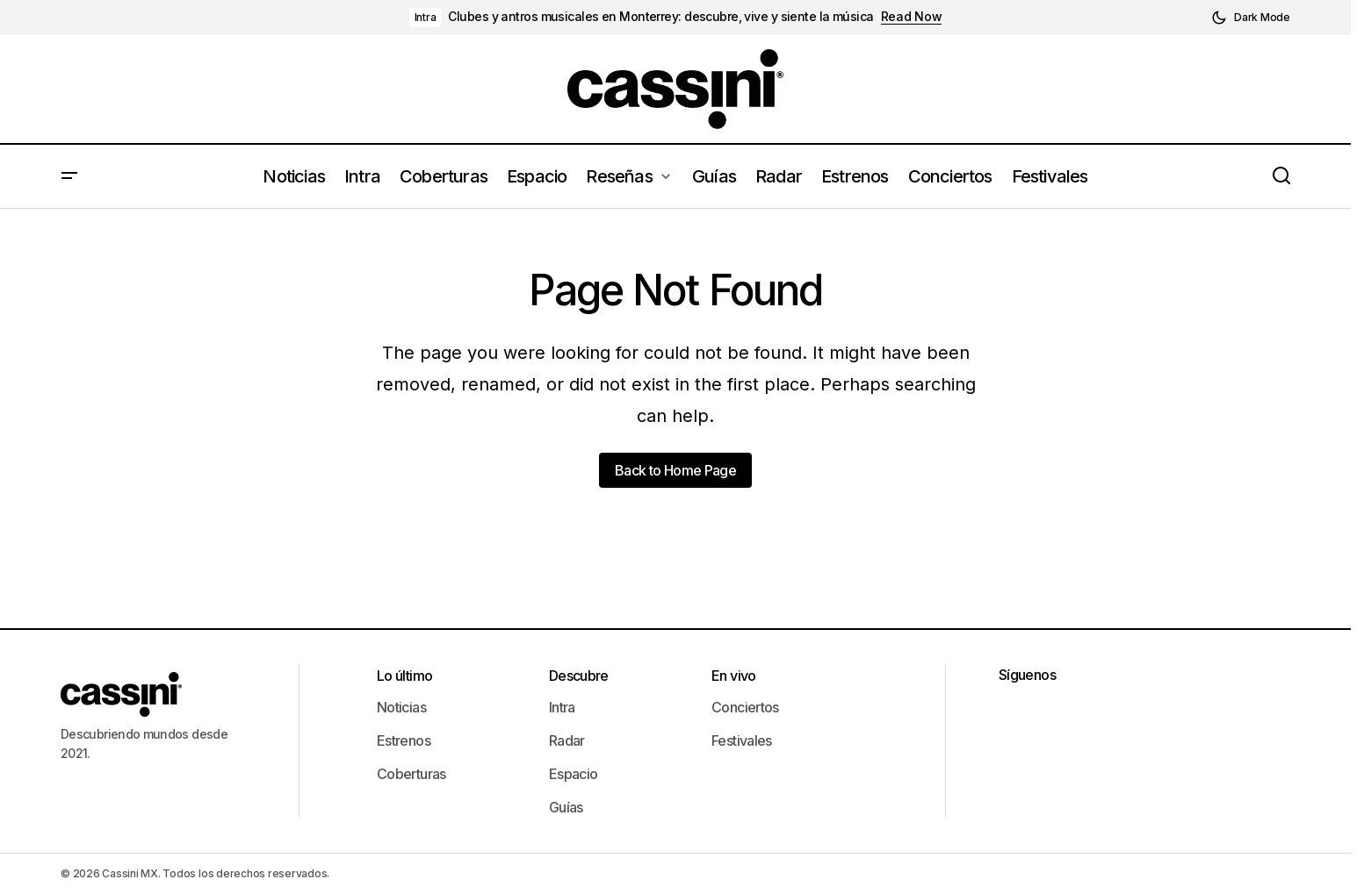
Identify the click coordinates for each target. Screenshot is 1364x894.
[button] (1250, 17)
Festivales (741, 740)
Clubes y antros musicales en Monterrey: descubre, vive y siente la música (660, 17)
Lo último (404, 675)
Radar (567, 740)
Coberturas (411, 774)
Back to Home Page (675, 470)
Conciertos (745, 707)
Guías (566, 807)
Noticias (401, 707)
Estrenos (403, 740)
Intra (426, 17)
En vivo (733, 675)
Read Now (911, 17)
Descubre (579, 675)
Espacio (573, 774)
